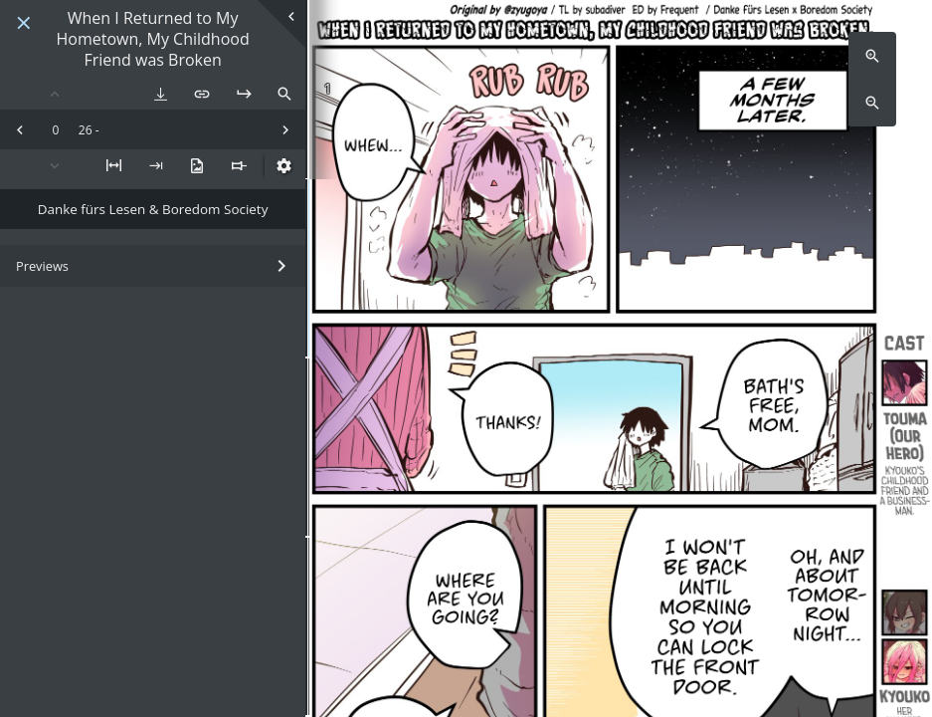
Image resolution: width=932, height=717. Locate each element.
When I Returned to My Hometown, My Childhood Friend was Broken (152, 39)
